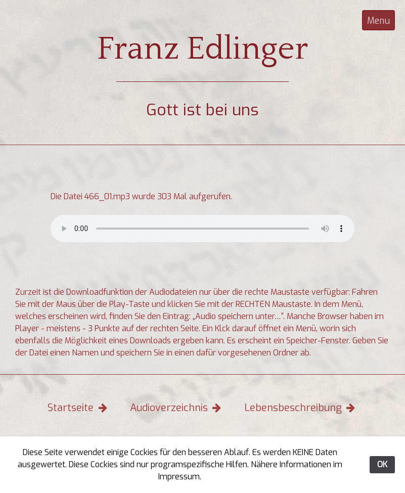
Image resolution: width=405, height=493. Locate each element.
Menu (378, 21)
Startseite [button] (78, 408)
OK (382, 464)
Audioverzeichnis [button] (176, 408)
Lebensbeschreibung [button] (300, 408)
